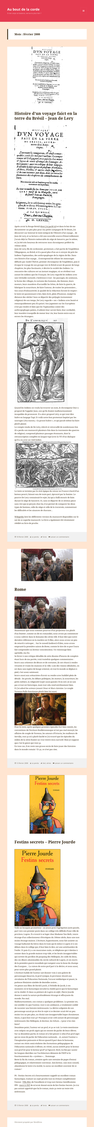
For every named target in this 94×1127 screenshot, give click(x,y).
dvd (44, 763)
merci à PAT (24, 1085)
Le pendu (35, 537)
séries (48, 763)
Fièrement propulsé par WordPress (28, 1122)
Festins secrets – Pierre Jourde (44, 842)
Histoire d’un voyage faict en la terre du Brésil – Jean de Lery (45, 116)
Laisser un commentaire (59, 537)
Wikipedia (19, 516)
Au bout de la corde (23, 9)
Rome (20, 589)
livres (45, 537)
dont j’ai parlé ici (48, 226)
